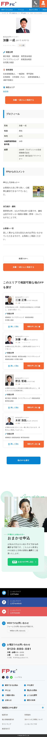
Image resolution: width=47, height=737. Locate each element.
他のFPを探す (23, 460)
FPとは (7, 690)
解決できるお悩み (7, 9)
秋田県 (5, 92)
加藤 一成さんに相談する (23, 100)
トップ (4, 13)
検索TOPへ (23, 259)
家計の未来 (31, 700)
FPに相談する (13, 13)
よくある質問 (32, 695)
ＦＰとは (21, 9)
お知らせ (8, 700)
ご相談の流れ (10, 695)
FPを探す (23, 13)
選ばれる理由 (33, 9)
